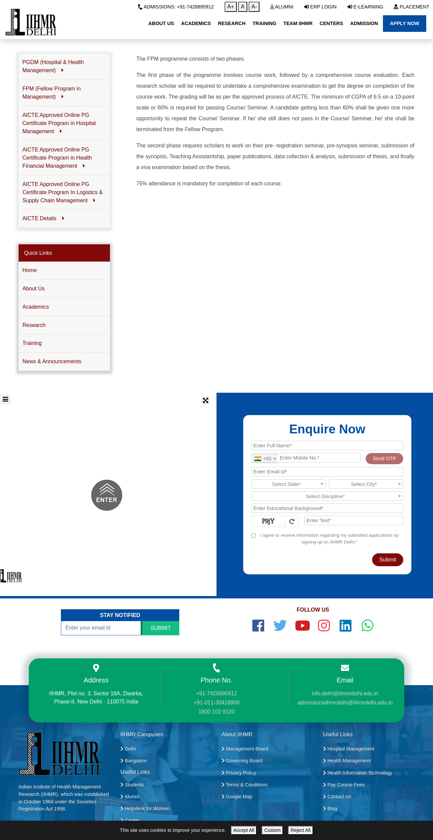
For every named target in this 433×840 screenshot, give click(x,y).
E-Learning (365, 6)
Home (29, 270)
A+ (230, 6)
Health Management (347, 760)
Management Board (245, 749)
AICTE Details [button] (43, 218)
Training (32, 343)
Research (33, 325)
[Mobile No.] (306, 458)
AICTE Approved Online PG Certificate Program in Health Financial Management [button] (57, 158)
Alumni (282, 6)
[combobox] (265, 458)
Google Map (237, 796)
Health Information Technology (357, 773)
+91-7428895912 (216, 693)
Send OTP (384, 458)
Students (132, 784)
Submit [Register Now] (387, 559)
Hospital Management (348, 749)
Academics (35, 307)
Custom (272, 830)
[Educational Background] (327, 508)
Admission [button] (364, 23)
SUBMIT (161, 628)
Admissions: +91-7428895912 (176, 6)
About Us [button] (161, 23)
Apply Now (404, 23)
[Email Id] (327, 471)
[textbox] (288, 484)
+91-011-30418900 (216, 702)
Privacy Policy (239, 773)
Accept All (243, 830)
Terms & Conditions (245, 784)
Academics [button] (196, 23)
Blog (330, 808)
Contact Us (337, 796)
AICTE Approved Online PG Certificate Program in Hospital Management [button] (59, 123)
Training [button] (264, 23)
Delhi (128, 749)
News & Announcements (51, 361)
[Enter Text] (353, 520)
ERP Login (320, 6)
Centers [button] (331, 23)
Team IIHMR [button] (298, 23)
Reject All (300, 830)
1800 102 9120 (217, 712)
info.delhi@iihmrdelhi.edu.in (345, 693)
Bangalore (133, 760)
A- (254, 6)
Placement (411, 6)
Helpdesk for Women (145, 808)
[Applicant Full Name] (327, 445)
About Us (33, 288)
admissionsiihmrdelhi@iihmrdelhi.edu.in (344, 702)
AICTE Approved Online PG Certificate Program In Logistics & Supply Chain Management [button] (62, 192)
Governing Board (242, 760)
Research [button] (232, 23)
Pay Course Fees (344, 784)
